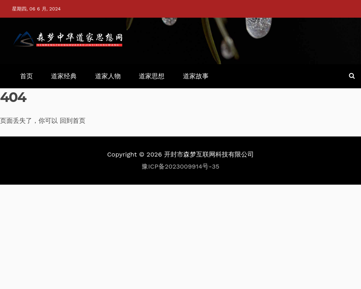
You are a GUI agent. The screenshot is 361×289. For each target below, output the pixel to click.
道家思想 (151, 76)
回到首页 (72, 120)
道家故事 (196, 76)
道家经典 (64, 76)
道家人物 (108, 76)
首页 (26, 76)
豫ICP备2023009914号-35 (180, 166)
